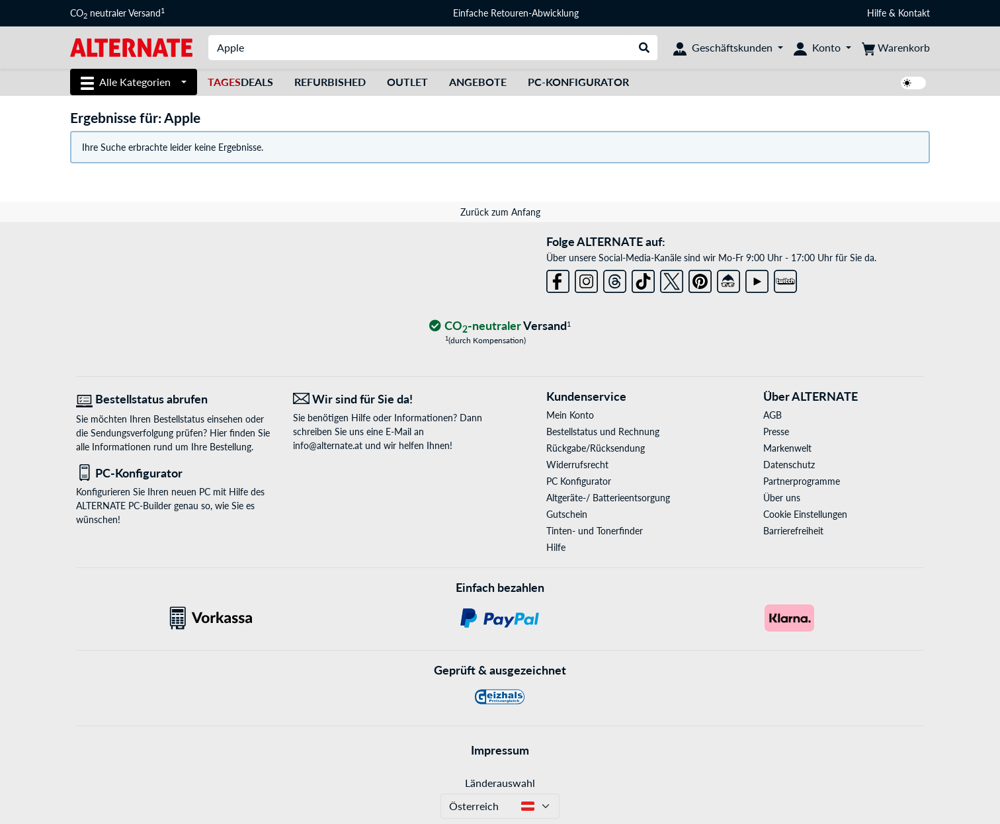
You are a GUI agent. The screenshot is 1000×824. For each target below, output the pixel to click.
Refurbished (330, 81)
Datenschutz (789, 464)
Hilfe (876, 13)
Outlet (407, 81)
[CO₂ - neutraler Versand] (500, 326)
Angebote (478, 81)
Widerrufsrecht (577, 464)
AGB (772, 415)
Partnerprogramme (801, 481)
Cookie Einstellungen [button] (805, 514)
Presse (776, 431)
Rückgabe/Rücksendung (595, 448)
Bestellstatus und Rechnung (602, 431)
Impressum (500, 750)
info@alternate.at (327, 445)
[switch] (913, 83)
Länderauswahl (500, 782)
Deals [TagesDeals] (240, 81)
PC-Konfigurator (578, 81)
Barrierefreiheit (793, 530)
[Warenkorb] (896, 47)
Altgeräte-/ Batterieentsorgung (608, 497)
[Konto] (822, 47)
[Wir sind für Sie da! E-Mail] (391, 399)
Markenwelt (787, 448)
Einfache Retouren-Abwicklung (516, 13)
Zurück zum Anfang (500, 212)
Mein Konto (570, 415)
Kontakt (914, 13)
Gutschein (566, 514)
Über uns (781, 497)
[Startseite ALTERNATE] (131, 47)
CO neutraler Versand (117, 13)
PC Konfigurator (578, 481)
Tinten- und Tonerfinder (594, 530)
